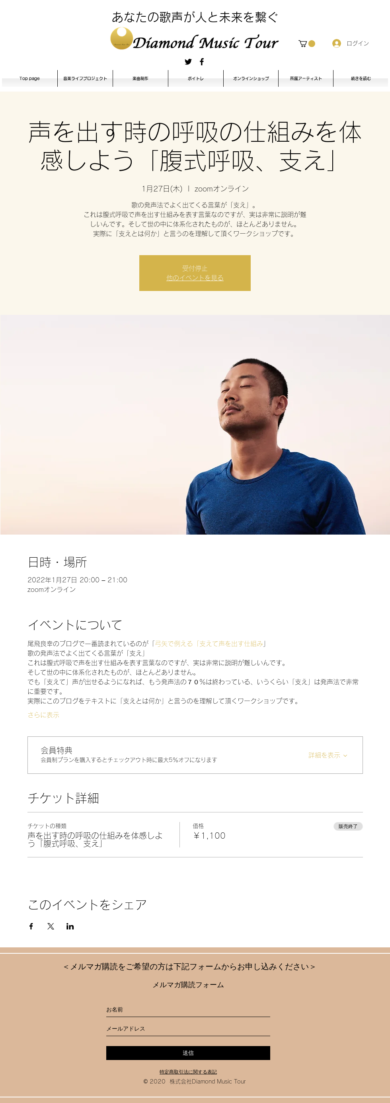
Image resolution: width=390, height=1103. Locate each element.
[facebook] (202, 61)
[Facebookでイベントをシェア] (31, 926)
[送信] (188, 1053)
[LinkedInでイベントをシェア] (70, 926)
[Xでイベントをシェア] (51, 926)
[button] (306, 43)
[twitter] (188, 61)
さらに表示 (43, 715)
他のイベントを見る (195, 278)
